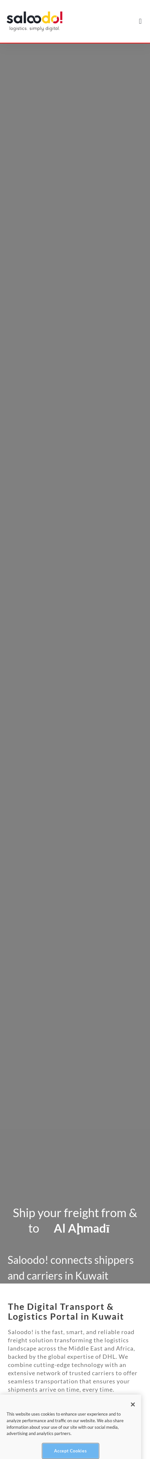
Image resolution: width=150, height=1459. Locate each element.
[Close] (133, 1411)
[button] (140, 21)
